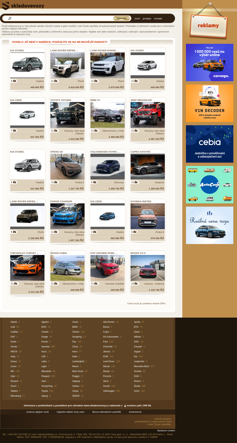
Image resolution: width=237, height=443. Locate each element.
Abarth (14, 322)
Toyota (44, 391)
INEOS (14, 351)
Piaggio (75, 376)
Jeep (13, 356)
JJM (43, 356)
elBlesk (137, 336)
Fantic (14, 341)
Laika (44, 361)
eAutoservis (135, 412)
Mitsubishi (46, 371)
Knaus (14, 361)
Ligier (44, 366)
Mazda (106, 366)
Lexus (13, 366)
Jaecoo (106, 351)
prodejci (147, 18)
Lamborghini (78, 361)
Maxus (75, 366)
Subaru (75, 386)
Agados (45, 322)
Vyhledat (121, 18)
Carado (44, 332)
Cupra (106, 332)
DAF (13, 336)
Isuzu (44, 351)
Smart (13, 386)
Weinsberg (16, 396)
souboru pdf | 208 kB (139, 405)
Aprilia (137, 322)
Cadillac (14, 332)
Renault (14, 381)
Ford (105, 341)
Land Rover (108, 361)
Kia (135, 356)
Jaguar (137, 351)
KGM (105, 356)
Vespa (75, 391)
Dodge (44, 336)
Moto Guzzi (77, 371)
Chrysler (138, 346)
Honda (14, 346)
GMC (136, 341)
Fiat (74, 341)
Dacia (137, 332)
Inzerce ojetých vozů (37, 412)
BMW (74, 327)
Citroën (75, 332)
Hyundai (45, 346)
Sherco (137, 381)
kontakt (158, 18)
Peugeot (45, 376)
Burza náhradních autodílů (106, 412)
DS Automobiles (111, 336)
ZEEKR (75, 396)
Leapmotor (139, 361)
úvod (137, 18)
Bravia (106, 327)
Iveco (74, 351)
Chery (75, 346)
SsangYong (47, 386)
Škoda (137, 386)
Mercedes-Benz (141, 366)
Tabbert (14, 391)
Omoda (137, 371)
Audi (13, 327)
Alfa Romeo (109, 322)
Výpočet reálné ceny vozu (71, 412)
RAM (136, 376)
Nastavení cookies (166, 430)
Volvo (136, 391)
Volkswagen (109, 391)
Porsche (107, 376)
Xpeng (44, 396)
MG (12, 371)
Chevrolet (107, 346)
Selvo (106, 381)
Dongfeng (77, 336)
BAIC (43, 327)
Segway (76, 381)
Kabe (74, 356)
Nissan (106, 371)
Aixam (75, 322)
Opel (13, 376)
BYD (136, 327)
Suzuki (106, 386)
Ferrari (44, 341)
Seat (43, 381)
